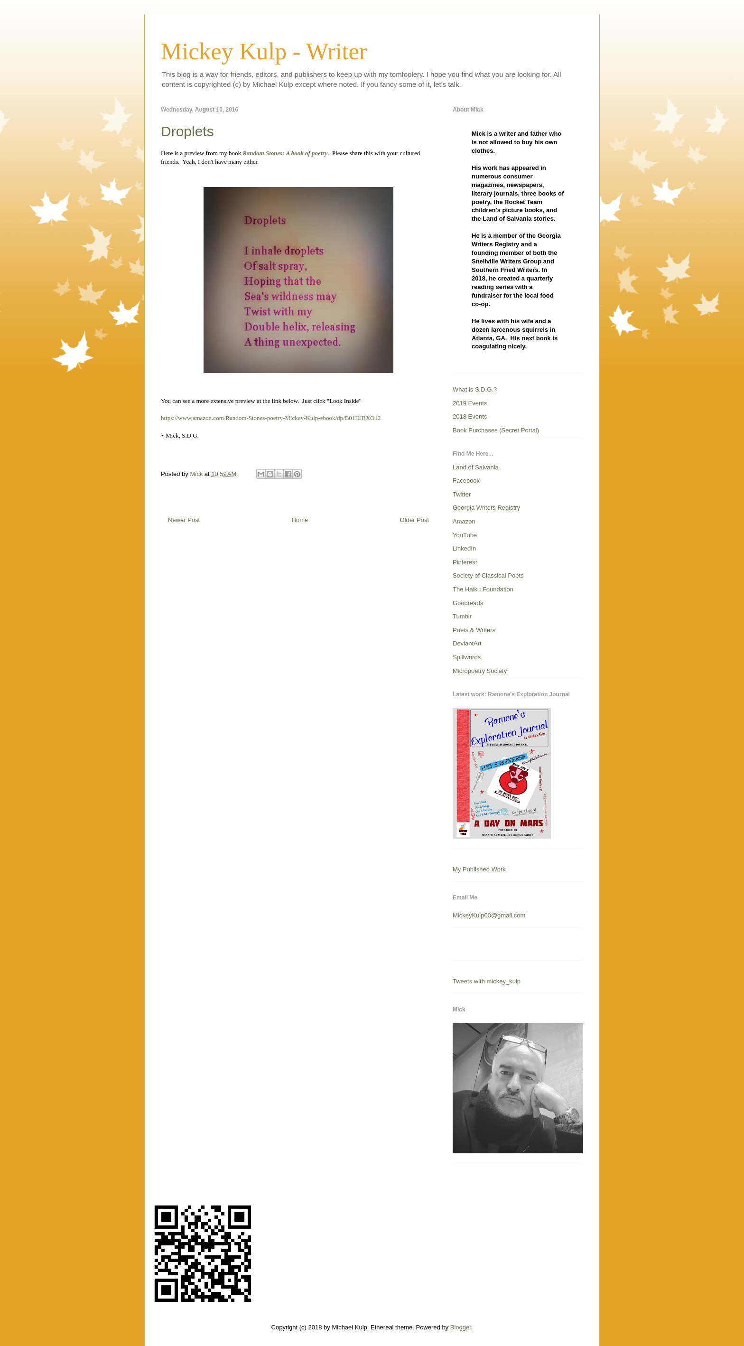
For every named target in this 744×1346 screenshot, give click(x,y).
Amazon (464, 521)
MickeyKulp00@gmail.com (489, 915)
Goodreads (468, 603)
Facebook (466, 480)
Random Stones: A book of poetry (284, 153)
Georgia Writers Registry (486, 507)
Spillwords (467, 657)
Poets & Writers (474, 630)
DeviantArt (467, 643)
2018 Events (470, 416)
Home (300, 519)
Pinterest (465, 562)
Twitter (462, 494)
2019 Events (470, 403)
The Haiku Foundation (483, 589)
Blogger (460, 1327)
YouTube (465, 535)
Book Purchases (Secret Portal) (496, 430)
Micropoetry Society (480, 670)
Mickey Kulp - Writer (264, 51)
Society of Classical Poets (488, 575)
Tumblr (462, 616)
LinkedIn (464, 548)
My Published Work (479, 869)
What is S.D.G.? (475, 389)
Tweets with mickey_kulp (487, 981)
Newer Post (184, 519)
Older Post (414, 519)
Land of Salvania (476, 467)
